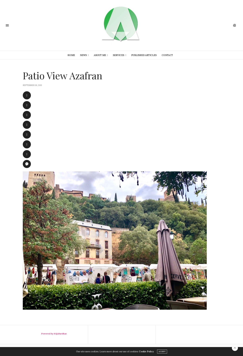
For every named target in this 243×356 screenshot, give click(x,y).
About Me (100, 55)
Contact (167, 55)
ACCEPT (162, 351)
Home (71, 55)
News (83, 55)
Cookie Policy (146, 351)
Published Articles (144, 55)
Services (118, 55)
